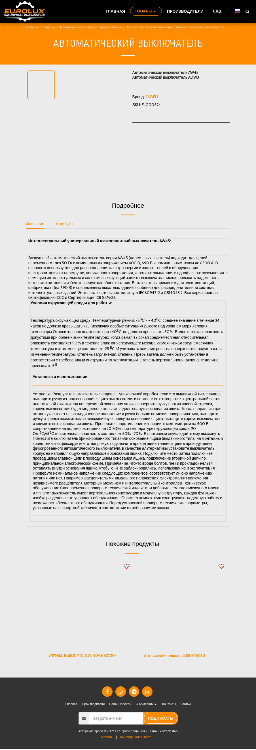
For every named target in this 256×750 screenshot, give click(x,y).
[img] (89, 603)
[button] (247, 11)
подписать (160, 719)
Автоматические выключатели (148, 27)
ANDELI (151, 96)
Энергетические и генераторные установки (90, 27)
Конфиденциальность (136, 738)
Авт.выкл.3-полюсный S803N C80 (177, 655)
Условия (106, 738)
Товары (48, 27)
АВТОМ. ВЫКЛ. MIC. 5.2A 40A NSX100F (85, 655)
